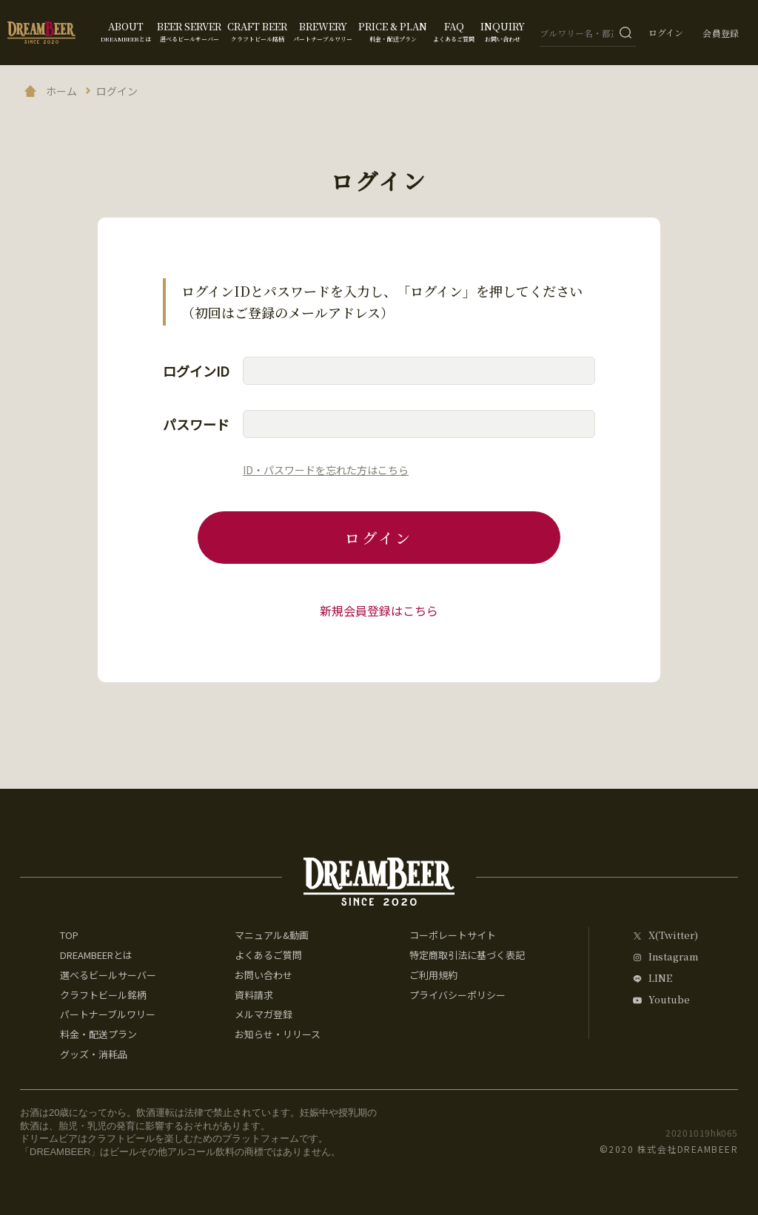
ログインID (196, 370)
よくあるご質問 (268, 955)
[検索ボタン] (625, 32)
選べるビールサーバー (108, 975)
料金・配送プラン (98, 1034)
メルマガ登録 (263, 1014)
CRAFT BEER (257, 31)
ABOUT (126, 31)
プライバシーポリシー (457, 995)
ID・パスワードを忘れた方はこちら (326, 469)
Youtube (669, 1000)
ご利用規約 (433, 975)
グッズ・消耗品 (93, 1054)
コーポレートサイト (452, 935)
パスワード (196, 424)
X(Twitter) (673, 935)
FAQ (453, 31)
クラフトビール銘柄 (103, 995)
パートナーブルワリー (107, 1014)
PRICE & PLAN (392, 31)
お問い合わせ (263, 975)
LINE (660, 978)
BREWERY (322, 31)
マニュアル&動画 (272, 935)
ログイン (665, 32)
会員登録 (720, 33)
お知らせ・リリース (278, 1034)
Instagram (673, 957)
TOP (69, 935)
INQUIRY (502, 31)
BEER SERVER (189, 31)
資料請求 (254, 995)
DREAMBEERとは (96, 955)
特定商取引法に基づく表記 (467, 955)
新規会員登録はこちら (379, 610)
